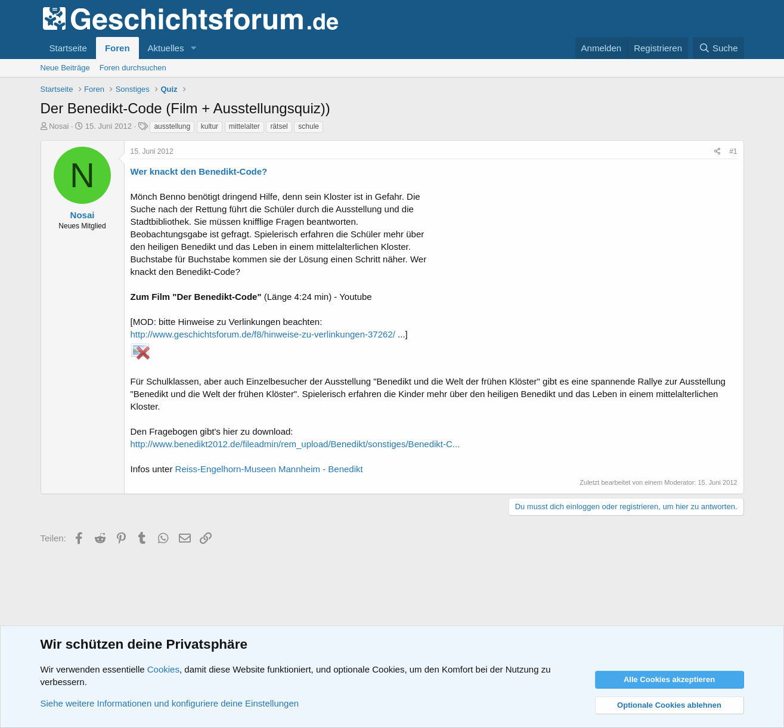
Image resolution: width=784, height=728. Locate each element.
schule (308, 126)
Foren (117, 48)
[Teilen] (717, 152)
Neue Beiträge (65, 67)
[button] (193, 48)
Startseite (68, 48)
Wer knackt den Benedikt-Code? (199, 171)
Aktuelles (166, 48)
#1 (733, 151)
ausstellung (172, 126)
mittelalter (244, 126)
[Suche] (718, 48)
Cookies (163, 669)
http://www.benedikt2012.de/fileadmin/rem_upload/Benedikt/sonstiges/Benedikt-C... (295, 444)
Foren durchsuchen (133, 67)
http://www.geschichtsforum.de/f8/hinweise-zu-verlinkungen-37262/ (263, 334)
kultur (209, 126)
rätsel (278, 126)
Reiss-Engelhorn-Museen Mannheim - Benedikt (269, 469)
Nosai (59, 126)
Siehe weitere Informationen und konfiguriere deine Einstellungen (170, 703)
